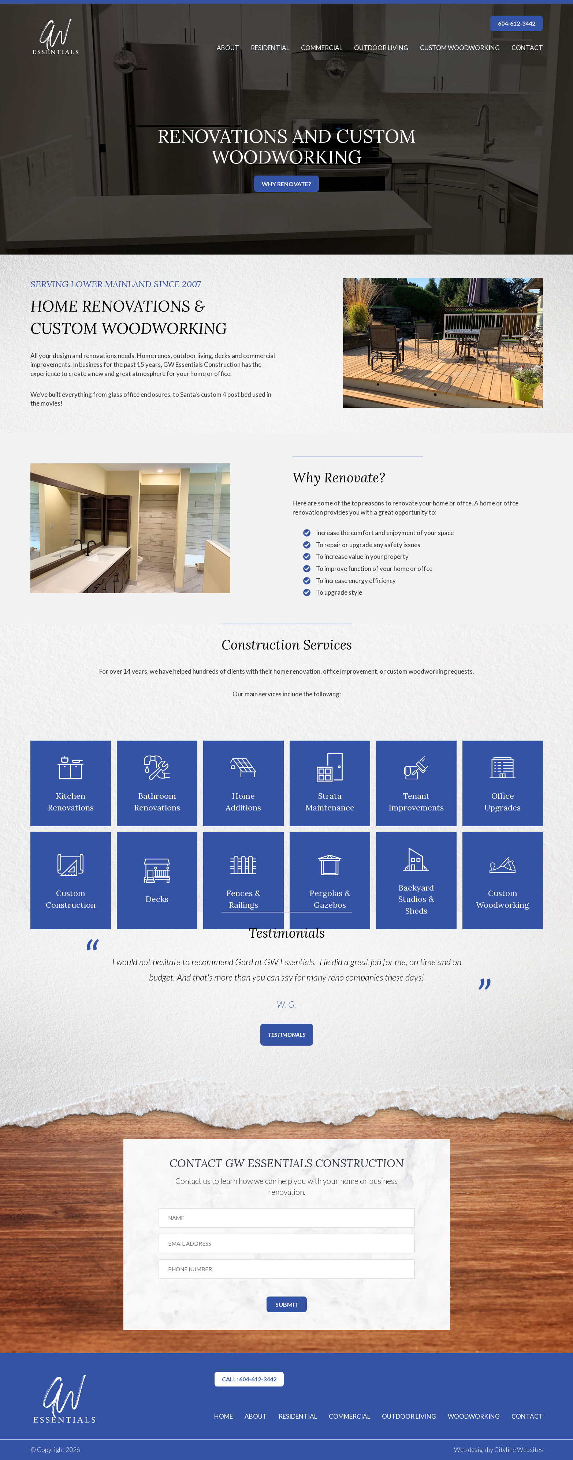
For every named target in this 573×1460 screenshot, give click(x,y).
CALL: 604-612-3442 (249, 1379)
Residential (270, 48)
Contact (527, 48)
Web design (470, 1449)
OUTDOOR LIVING (409, 1416)
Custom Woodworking (460, 48)
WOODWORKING (474, 1416)
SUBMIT (286, 1304)
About (228, 48)
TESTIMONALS (286, 1034)
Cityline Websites (518, 1449)
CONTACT (527, 1416)
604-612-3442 (516, 23)
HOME (223, 1416)
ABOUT (256, 1416)
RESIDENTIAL (298, 1416)
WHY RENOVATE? (286, 183)
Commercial (321, 48)
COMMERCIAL (349, 1416)
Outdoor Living (381, 48)
